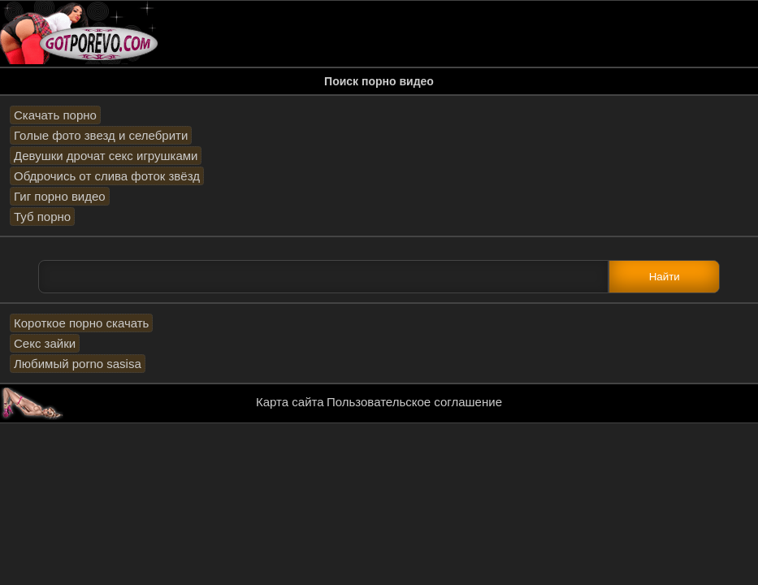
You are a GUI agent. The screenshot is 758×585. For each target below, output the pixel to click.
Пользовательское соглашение (414, 402)
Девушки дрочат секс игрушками (105, 155)
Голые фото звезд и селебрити (101, 135)
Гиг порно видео (60, 196)
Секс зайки (45, 343)
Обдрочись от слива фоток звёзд (107, 176)
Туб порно (42, 216)
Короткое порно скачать (81, 323)
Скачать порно (55, 115)
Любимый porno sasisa (77, 363)
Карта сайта (290, 402)
